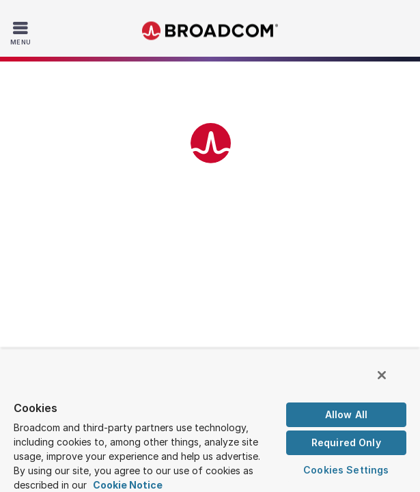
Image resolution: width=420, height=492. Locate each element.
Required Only (346, 442)
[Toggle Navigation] (22, 32)
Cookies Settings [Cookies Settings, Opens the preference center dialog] (346, 470)
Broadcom (210, 31)
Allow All (346, 414)
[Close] (391, 381)
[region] (210, 423)
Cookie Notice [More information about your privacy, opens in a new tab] (128, 485)
